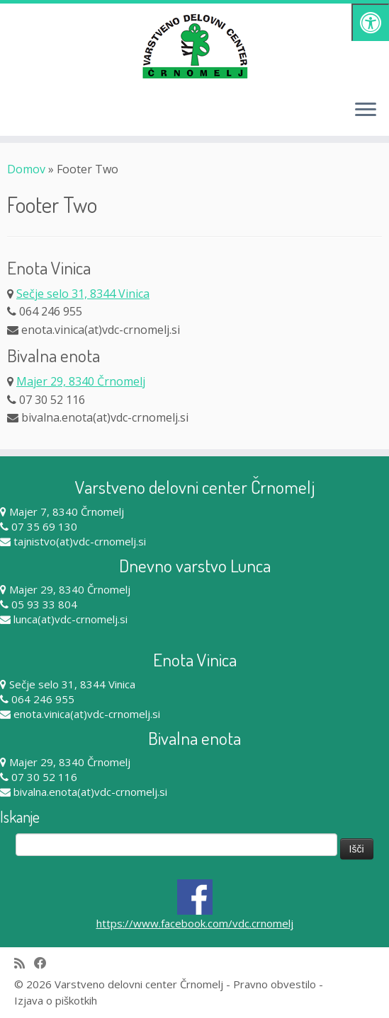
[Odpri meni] (365, 110)
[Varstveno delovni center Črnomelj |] (194, 46)
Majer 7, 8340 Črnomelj (66, 511)
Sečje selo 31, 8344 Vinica (83, 293)
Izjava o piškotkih (55, 1000)
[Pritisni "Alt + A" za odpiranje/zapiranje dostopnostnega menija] (370, 22)
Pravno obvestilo (274, 984)
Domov (26, 169)
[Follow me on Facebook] (45, 963)
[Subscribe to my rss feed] (24, 963)
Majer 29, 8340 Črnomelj (80, 381)
